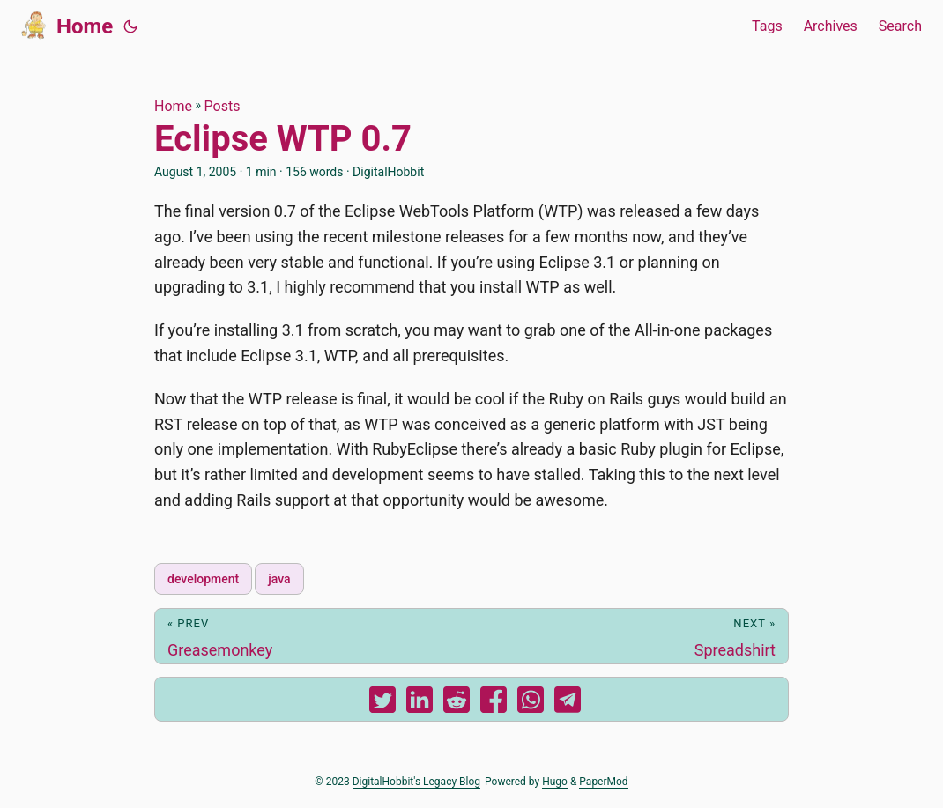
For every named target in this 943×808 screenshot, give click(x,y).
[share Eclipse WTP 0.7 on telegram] (567, 703)
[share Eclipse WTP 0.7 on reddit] (456, 703)
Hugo (555, 781)
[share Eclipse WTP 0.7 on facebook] (493, 703)
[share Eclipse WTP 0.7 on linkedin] (419, 703)
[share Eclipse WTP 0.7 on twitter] (382, 703)
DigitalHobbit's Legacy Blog (416, 781)
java (279, 579)
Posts (222, 106)
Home (67, 25)
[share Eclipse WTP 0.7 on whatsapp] (530, 703)
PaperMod (603, 781)
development (203, 579)
